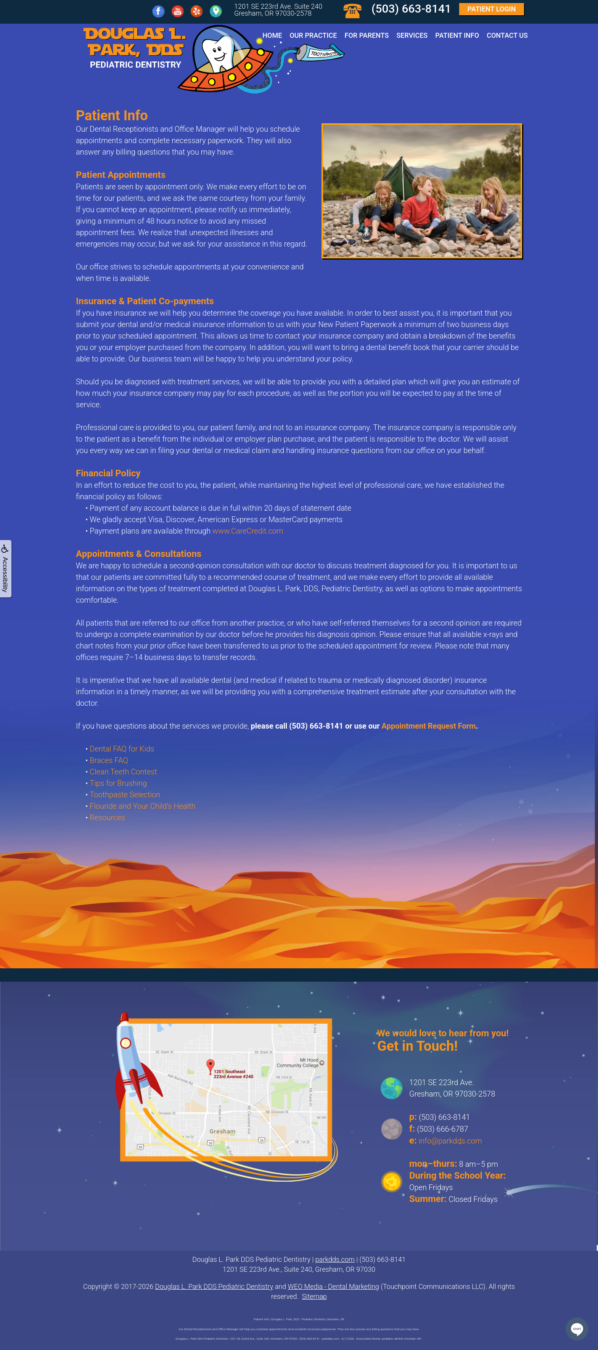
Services (412, 35)
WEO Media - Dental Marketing (333, 1286)
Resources (107, 817)
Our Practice (313, 35)
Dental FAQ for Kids (122, 748)
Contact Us (507, 35)
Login (492, 9)
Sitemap (314, 1296)
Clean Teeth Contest (123, 771)
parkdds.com (335, 1259)
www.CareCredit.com (247, 530)
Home (272, 35)
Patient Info (457, 35)
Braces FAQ (109, 760)
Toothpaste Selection (125, 794)
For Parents (367, 35)
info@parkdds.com (450, 1140)
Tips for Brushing (118, 783)
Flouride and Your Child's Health (142, 806)
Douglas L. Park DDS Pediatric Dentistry (214, 1286)
